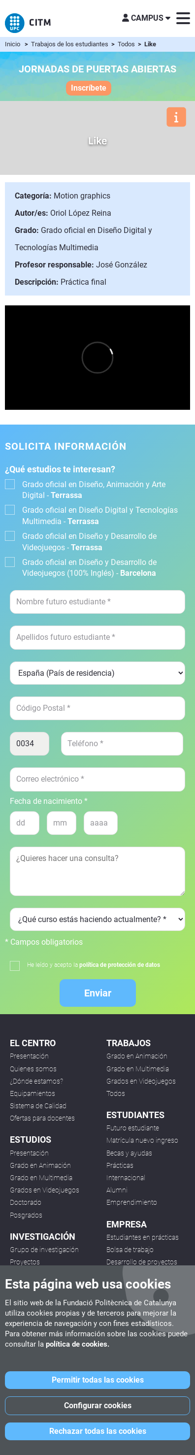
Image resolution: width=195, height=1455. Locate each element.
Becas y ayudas (129, 1153)
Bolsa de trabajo (130, 1250)
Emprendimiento (131, 1202)
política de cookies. (77, 1344)
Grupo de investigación (44, 1250)
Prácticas (119, 1165)
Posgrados (26, 1215)
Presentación (29, 1056)
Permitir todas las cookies (98, 1380)
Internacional (125, 1178)
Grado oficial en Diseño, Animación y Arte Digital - (93, 490)
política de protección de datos (119, 964)
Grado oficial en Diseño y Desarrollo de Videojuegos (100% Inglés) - (89, 568)
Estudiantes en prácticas (142, 1237)
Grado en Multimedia (41, 1178)
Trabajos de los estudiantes (70, 44)
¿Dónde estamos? (36, 1081)
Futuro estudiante (132, 1128)
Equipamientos (32, 1093)
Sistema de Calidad (38, 1106)
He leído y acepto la (93, 964)
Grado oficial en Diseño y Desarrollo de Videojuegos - (89, 541)
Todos (127, 44)
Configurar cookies (97, 1405)
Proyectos (25, 1262)
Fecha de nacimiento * (49, 801)
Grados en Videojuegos (44, 1190)
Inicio (12, 44)
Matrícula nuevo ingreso (142, 1140)
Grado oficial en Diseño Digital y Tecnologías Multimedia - (100, 515)
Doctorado (25, 1202)
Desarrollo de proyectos (141, 1262)
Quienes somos (33, 1069)
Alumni (117, 1190)
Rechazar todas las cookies (97, 1431)
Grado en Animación (40, 1165)
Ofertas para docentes (42, 1118)
